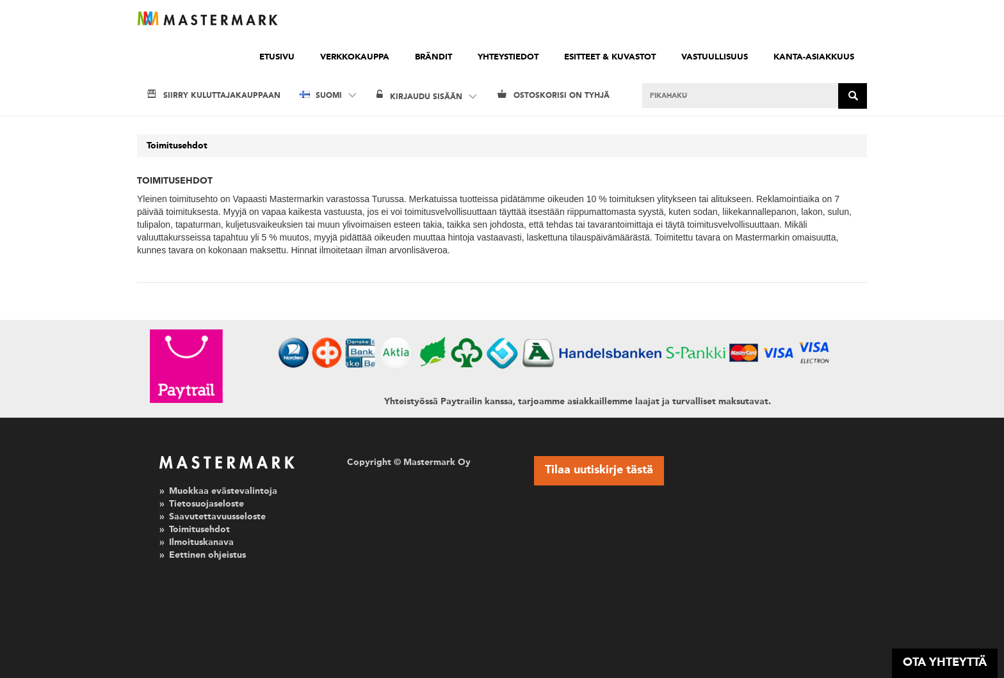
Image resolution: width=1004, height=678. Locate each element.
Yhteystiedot (508, 57)
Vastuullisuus (714, 57)
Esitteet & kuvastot (610, 57)
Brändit (433, 57)
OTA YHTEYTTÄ (945, 662)
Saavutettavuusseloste (217, 516)
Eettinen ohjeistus (207, 555)
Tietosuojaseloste (206, 504)
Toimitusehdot (177, 145)
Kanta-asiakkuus (813, 57)
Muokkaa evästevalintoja (223, 491)
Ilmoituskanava (201, 542)
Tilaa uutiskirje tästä (599, 470)
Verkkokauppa (354, 57)
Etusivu (277, 57)
